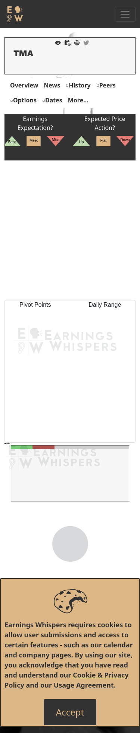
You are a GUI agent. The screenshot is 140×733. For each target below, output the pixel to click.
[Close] (70, 712)
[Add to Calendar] (66, 42)
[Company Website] (75, 42)
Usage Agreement (84, 685)
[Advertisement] (70, 230)
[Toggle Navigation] (125, 14)
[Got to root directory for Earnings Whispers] (13, 14)
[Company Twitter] (84, 42)
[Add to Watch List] (56, 42)
